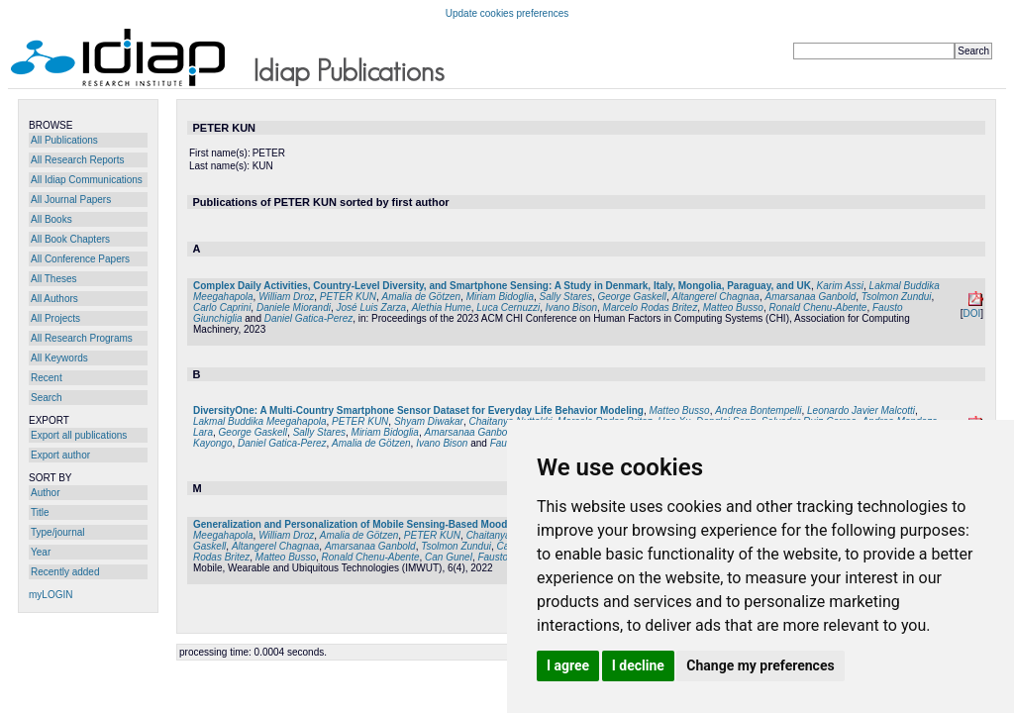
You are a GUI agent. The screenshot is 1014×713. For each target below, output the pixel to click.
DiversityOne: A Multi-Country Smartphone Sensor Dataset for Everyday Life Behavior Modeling (418, 410)
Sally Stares (566, 296)
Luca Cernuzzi (508, 307)
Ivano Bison (571, 307)
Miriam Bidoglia (500, 296)
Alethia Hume (441, 307)
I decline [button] (638, 665)
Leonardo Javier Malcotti (861, 410)
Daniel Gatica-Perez (308, 318)
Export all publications (79, 435)
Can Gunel (448, 557)
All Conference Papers (80, 259)
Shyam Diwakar (428, 421)
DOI (971, 313)
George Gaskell (631, 296)
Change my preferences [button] (760, 665)
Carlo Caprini (222, 307)
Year (41, 552)
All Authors (54, 298)
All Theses (54, 278)
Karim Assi (840, 285)
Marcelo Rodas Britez (650, 307)
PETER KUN (348, 296)
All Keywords (59, 358)
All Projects (55, 318)
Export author (60, 455)
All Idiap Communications (87, 179)
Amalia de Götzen (421, 296)
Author (45, 492)
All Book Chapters (70, 239)
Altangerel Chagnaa (716, 296)
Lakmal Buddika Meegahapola (260, 421)
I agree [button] (568, 665)
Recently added (65, 571)
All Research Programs (82, 338)
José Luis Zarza (372, 307)
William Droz (286, 296)
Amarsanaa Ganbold (810, 296)
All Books (51, 219)
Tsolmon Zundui (897, 296)
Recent (46, 377)
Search (46, 397)
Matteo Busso (733, 307)
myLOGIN (50, 594)
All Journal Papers (71, 199)
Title (40, 512)
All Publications (64, 140)
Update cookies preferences (507, 13)
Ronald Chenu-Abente (817, 307)
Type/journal (57, 532)
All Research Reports (77, 159)
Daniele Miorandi (293, 307)
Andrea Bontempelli (758, 410)
